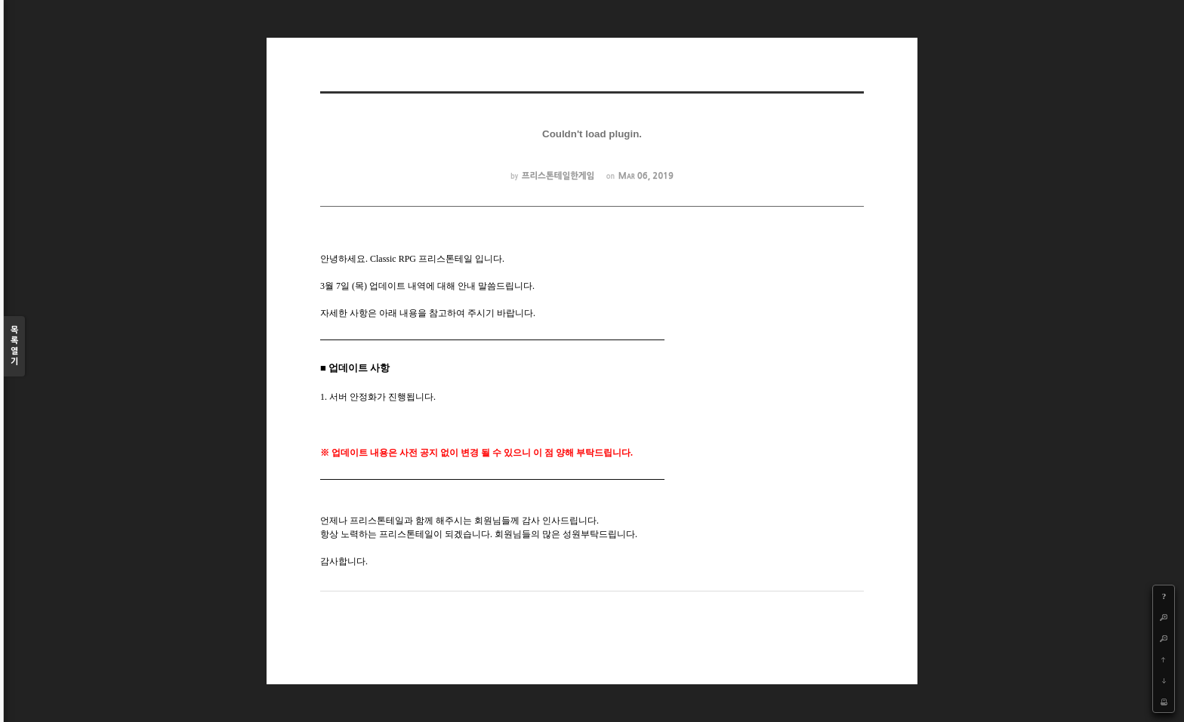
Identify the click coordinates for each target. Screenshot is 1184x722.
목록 (14, 346)
